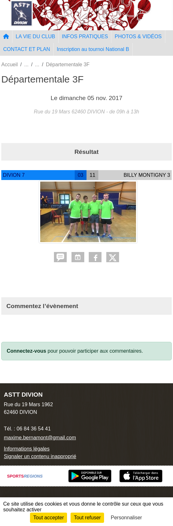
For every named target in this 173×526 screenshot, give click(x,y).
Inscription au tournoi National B (93, 49)
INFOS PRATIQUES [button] (85, 36)
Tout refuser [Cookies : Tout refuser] (87, 517)
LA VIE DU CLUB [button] (35, 36)
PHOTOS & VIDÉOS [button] (138, 36)
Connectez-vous (26, 351)
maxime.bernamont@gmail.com (40, 437)
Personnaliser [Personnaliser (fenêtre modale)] (126, 517)
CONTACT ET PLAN (26, 49)
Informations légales (26, 448)
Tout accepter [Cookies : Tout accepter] (48, 517)
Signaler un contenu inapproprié (40, 456)
